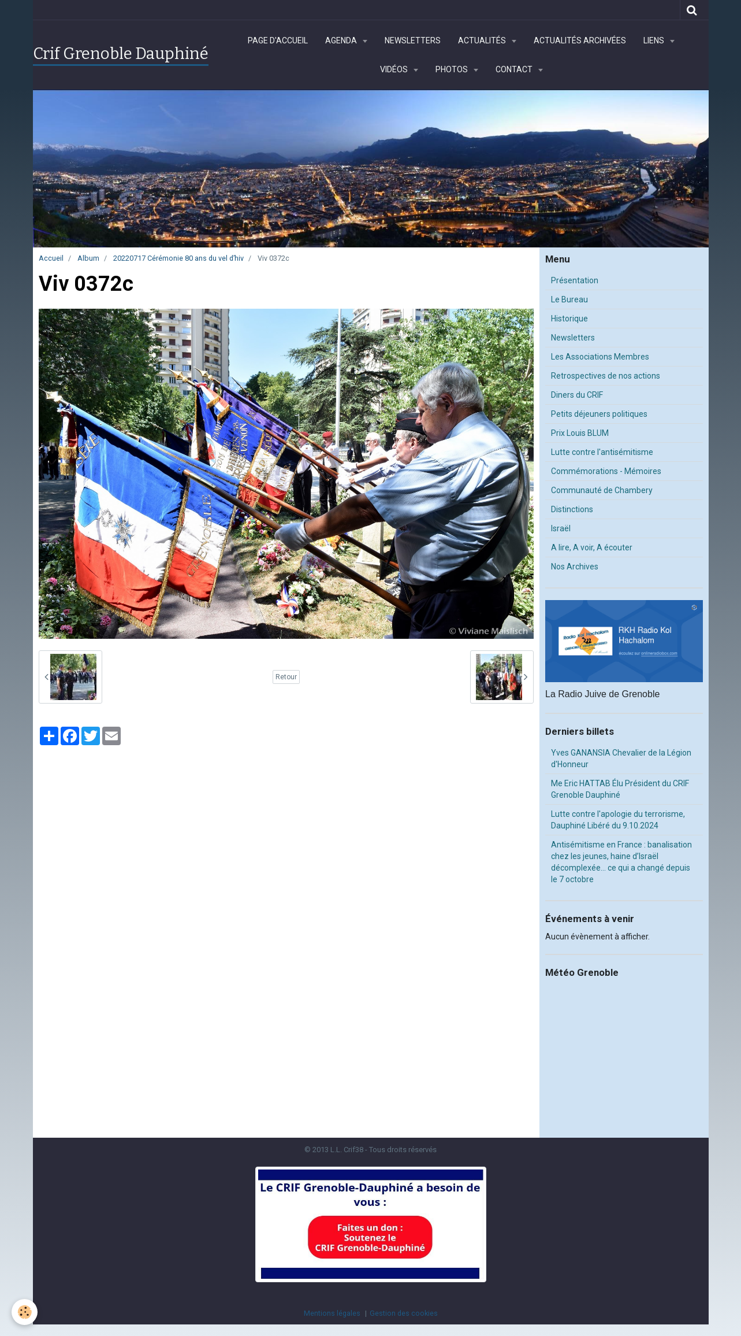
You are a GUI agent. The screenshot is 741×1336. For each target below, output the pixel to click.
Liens (654, 40)
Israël (561, 528)
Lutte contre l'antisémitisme (602, 452)
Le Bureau (569, 299)
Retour (286, 677)
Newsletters (413, 40)
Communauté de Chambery (602, 490)
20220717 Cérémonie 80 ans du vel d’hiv (178, 258)
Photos (452, 69)
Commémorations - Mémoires (606, 471)
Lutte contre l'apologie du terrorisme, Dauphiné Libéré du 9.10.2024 (618, 819)
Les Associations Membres (600, 356)
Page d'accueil (278, 40)
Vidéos (394, 69)
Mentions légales (332, 1313)
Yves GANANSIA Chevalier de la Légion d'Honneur (621, 758)
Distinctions (572, 509)
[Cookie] (25, 1312)
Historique (569, 318)
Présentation (574, 280)
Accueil (51, 258)
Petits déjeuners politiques (599, 414)
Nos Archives (574, 566)
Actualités (483, 40)
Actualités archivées (580, 40)
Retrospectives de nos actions (605, 375)
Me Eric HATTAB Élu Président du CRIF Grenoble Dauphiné (620, 789)
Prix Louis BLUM (580, 433)
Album (88, 258)
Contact (515, 69)
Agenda (342, 40)
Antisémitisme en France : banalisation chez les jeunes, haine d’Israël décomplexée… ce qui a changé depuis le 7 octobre (621, 862)
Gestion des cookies (404, 1313)
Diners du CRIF (577, 394)
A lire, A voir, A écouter (591, 547)
